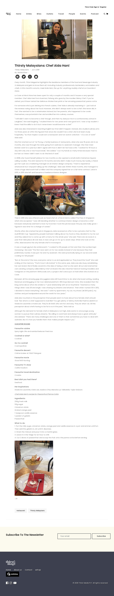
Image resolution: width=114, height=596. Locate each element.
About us (18, 570)
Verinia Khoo (22, 72)
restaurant (21, 510)
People (72, 14)
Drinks (29, 14)
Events (83, 14)
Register (103, 7)
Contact (28, 570)
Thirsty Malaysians (22, 70)
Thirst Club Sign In (92, 7)
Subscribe (101, 536)
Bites (39, 14)
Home (18, 14)
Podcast (95, 14)
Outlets (49, 14)
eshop (38, 570)
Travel (61, 14)
